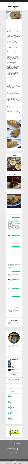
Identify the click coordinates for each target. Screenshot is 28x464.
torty (8, 417)
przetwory (9, 413)
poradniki (9, 412)
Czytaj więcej (14, 354)
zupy (9, 423)
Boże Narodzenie (10, 400)
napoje (13, 174)
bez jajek (10, 192)
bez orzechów (10, 397)
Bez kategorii (10, 395)
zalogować (12, 322)
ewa (8, 271)
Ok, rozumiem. (19, 463)
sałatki (9, 414)
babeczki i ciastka (10, 391)
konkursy (9, 406)
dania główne (10, 402)
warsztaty (9, 419)
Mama (9, 217)
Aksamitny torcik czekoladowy (15, 369)
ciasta (9, 401)
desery (15, 192)
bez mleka (13, 192)
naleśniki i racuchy (10, 407)
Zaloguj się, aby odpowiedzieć (16, 235)
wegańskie (15, 174)
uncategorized (10, 418)
